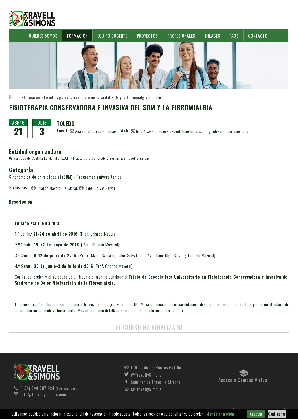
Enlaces (212, 36)
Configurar (277, 414)
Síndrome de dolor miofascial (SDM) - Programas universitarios (65, 177)
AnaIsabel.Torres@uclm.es (96, 131)
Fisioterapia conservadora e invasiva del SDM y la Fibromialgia (95, 97)
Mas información (220, 414)
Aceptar (256, 414)
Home (15, 97)
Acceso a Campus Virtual (243, 378)
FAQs (234, 36)
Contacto (258, 36)
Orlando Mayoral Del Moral (57, 187)
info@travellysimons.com (43, 394)
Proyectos (147, 36)
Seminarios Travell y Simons (32, 19)
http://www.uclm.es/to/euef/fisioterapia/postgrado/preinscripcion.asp (192, 131)
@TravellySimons (146, 374)
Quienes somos (43, 36)
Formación (77, 36)
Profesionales (181, 36)
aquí (179, 310)
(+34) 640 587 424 (37, 388)
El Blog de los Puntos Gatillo (156, 367)
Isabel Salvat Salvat (100, 187)
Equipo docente (112, 36)
